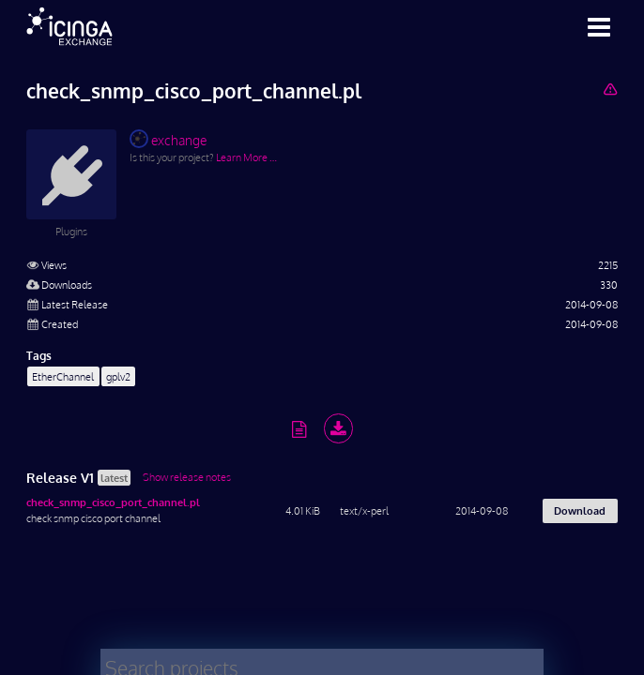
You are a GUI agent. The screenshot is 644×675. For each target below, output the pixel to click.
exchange (168, 138)
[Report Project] (610, 88)
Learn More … (246, 157)
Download (580, 510)
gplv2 (118, 376)
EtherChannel (63, 376)
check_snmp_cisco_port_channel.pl (113, 502)
